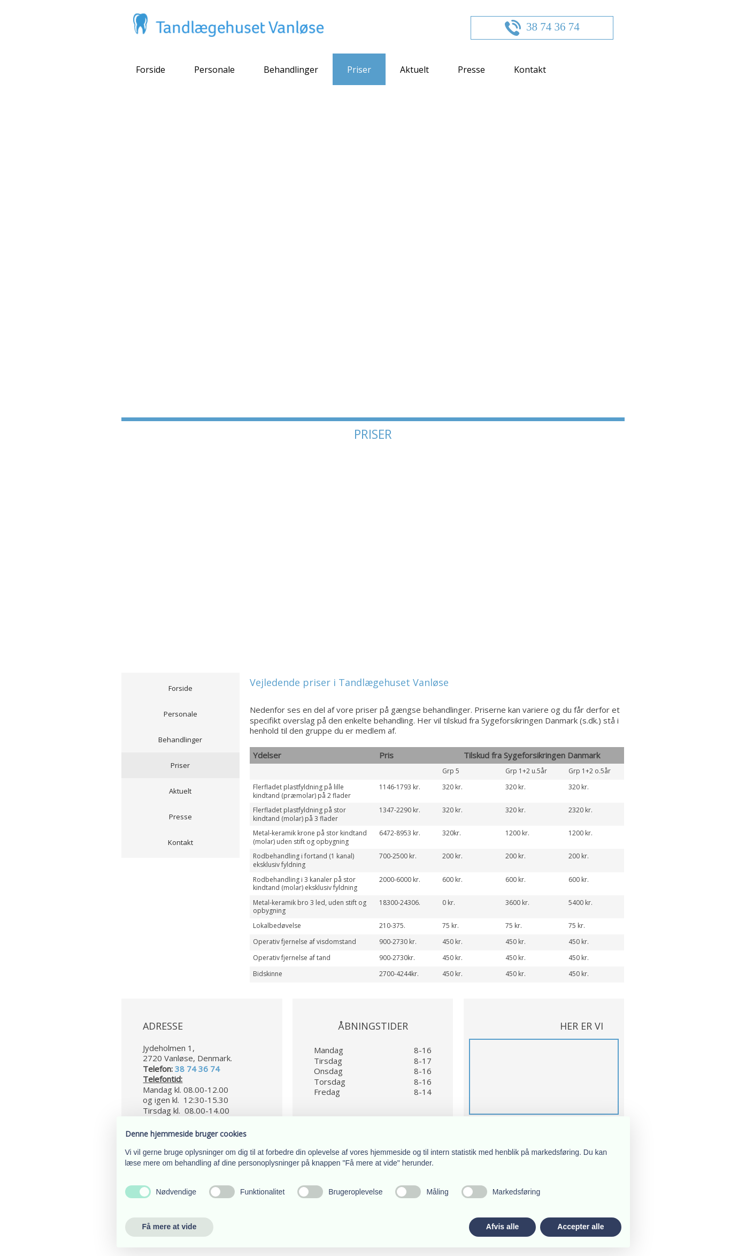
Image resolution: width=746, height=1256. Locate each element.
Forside (150, 69)
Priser (359, 69)
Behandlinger (291, 69)
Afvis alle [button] (502, 1226)
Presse (471, 69)
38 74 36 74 (553, 26)
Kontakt (530, 69)
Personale (214, 69)
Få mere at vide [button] (169, 1226)
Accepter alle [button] (580, 1226)
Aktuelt (414, 69)
